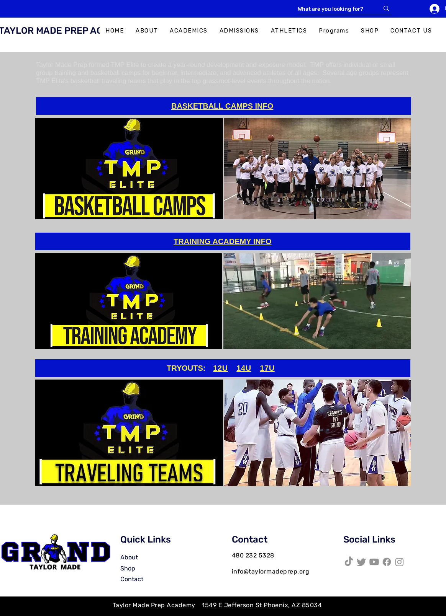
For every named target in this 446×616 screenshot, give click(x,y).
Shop (127, 568)
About (129, 557)
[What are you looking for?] (332, 9)
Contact (131, 579)
